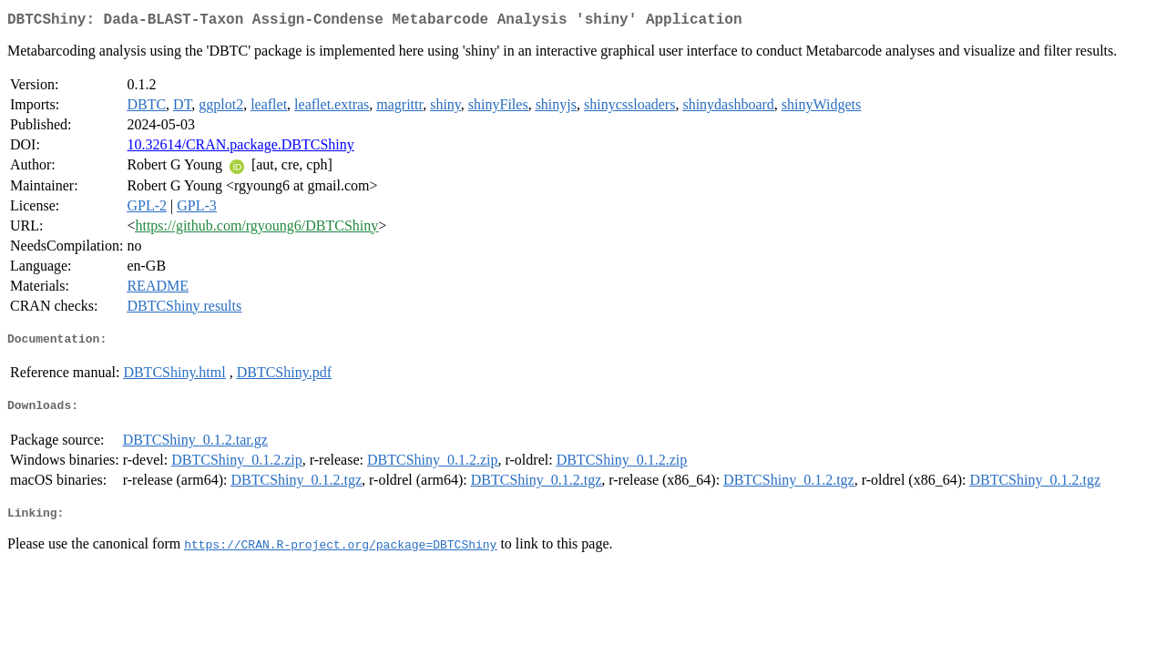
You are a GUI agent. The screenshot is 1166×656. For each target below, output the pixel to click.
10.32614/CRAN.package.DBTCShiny (240, 148)
